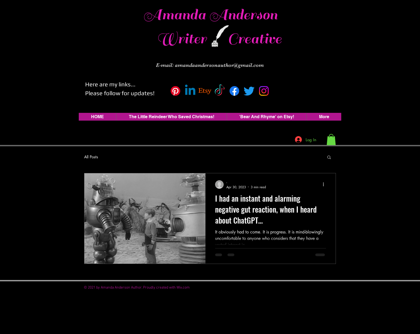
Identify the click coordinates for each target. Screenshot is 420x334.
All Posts (91, 156)
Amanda (176, 14)
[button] (331, 139)
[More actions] (325, 184)
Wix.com (183, 287)
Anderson (243, 14)
